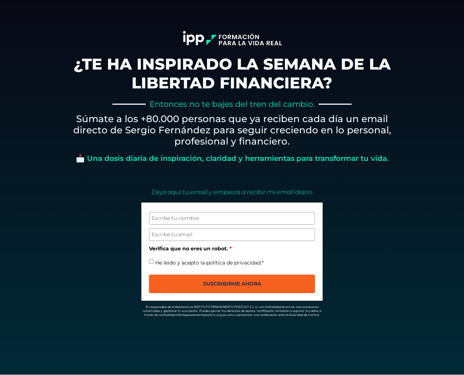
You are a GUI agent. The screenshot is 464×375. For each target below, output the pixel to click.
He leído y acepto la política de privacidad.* (209, 262)
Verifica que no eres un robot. (190, 249)
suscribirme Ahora (232, 284)
